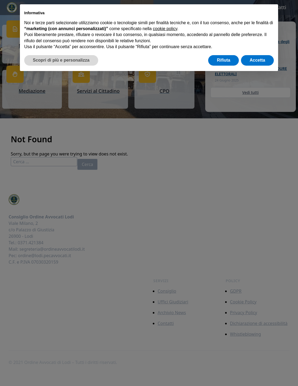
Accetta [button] (257, 60)
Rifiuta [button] (223, 60)
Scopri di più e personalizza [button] (61, 60)
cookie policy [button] (165, 28)
